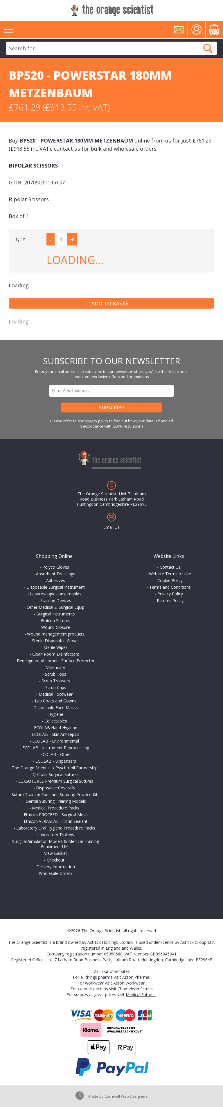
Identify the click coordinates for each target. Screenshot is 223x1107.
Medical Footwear (56, 694)
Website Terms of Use (170, 573)
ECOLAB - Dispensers (55, 761)
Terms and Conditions (170, 587)
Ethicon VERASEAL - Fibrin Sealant (55, 821)
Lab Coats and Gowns (55, 701)
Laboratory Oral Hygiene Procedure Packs (55, 828)
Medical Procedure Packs (55, 808)
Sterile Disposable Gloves (56, 640)
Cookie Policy (170, 580)
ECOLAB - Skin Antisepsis (55, 734)
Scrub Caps (55, 687)
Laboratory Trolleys (55, 834)
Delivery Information (55, 866)
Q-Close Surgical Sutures (56, 774)
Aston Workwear (129, 983)
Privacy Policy (170, 594)
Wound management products (55, 634)
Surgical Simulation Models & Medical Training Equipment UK (55, 844)
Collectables (55, 721)
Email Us (111, 527)
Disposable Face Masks (55, 707)
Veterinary (55, 667)
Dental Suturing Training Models (56, 801)
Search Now (208, 48)
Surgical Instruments (56, 614)
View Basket (55, 853)
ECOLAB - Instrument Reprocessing (55, 747)
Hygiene (55, 714)
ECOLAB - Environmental (55, 741)
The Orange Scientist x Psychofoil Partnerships (56, 767)
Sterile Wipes (56, 647)
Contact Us (170, 567)
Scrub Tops (55, 674)
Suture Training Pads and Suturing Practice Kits (56, 794)
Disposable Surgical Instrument (55, 587)
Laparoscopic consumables (55, 594)
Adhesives (55, 580)
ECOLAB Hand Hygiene (55, 727)
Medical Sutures (141, 994)
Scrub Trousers (56, 681)
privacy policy (96, 420)
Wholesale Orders (55, 873)
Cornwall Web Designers (126, 1096)
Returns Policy (170, 600)
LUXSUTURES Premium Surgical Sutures (55, 781)
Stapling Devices (55, 600)
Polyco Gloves (55, 567)
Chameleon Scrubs (135, 989)
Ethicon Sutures (55, 620)
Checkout (55, 860)
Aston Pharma (135, 977)
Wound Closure (55, 627)
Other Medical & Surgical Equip (55, 607)
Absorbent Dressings (55, 573)
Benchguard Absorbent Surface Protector (56, 660)
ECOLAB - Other (55, 754)
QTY (20, 239)
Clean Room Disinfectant (55, 654)
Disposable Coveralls (55, 788)
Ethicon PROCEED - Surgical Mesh (56, 814)
